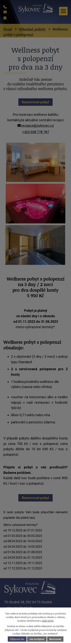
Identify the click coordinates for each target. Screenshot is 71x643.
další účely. (48, 620)
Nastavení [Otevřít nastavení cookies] (55, 639)
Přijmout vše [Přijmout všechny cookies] (17, 639)
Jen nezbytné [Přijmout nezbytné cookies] (36, 639)
